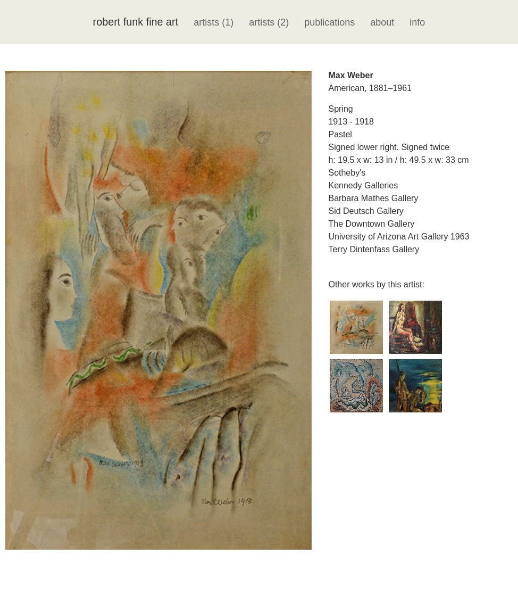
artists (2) (269, 22)
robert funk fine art (136, 22)
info (417, 22)
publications (329, 22)
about (382, 22)
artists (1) (213, 22)
